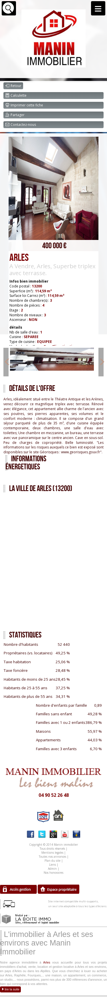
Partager (15, 115)
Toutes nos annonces (52, 857)
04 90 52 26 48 (54, 795)
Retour (13, 86)
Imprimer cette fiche (24, 105)
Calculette (16, 95)
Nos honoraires (53, 873)
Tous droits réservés (52, 849)
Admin (52, 869)
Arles (46, 962)
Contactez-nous (20, 125)
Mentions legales (52, 853)
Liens (52, 865)
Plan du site (52, 861)
